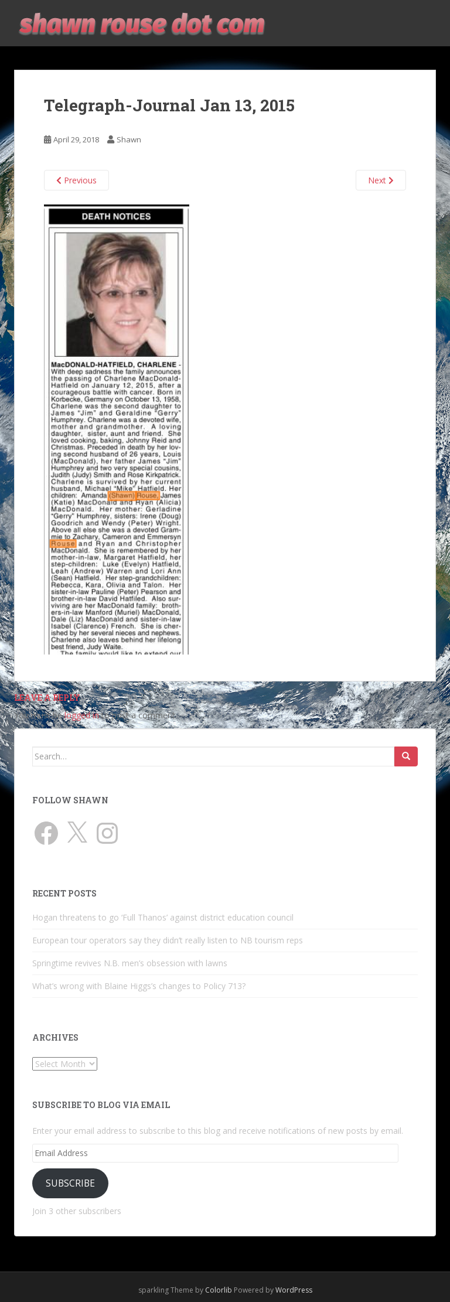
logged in (81, 715)
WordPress (293, 1290)
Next (381, 180)
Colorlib (218, 1290)
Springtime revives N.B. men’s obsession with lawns (129, 963)
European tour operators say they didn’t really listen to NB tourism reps (167, 940)
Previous (76, 180)
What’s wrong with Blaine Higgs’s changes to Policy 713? (139, 985)
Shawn (129, 139)
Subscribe (70, 1183)
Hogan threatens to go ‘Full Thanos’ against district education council (163, 917)
